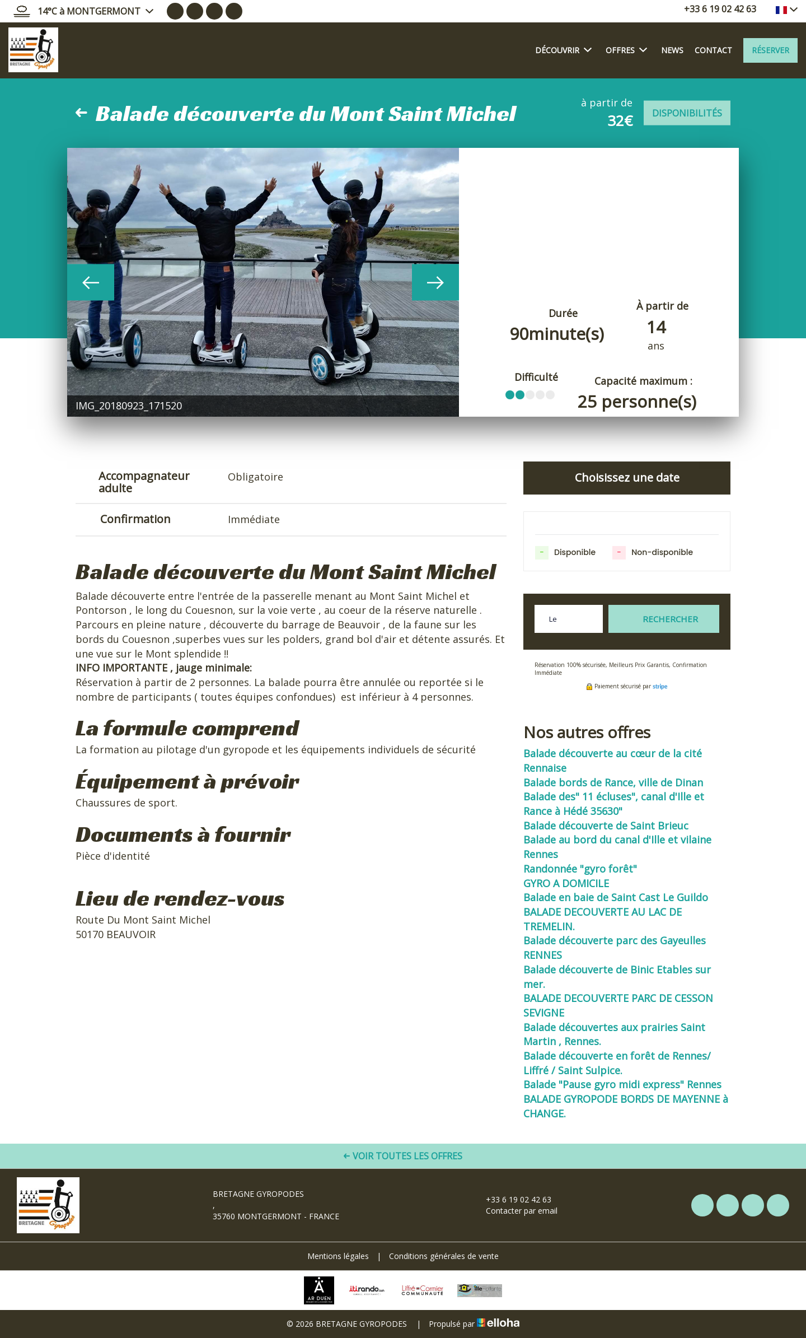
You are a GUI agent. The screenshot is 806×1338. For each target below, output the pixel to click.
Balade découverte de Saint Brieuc (605, 825)
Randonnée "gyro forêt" (580, 868)
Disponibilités (687, 113)
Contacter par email (515, 1210)
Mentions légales (338, 1256)
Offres (626, 50)
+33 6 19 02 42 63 (512, 1199)
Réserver (770, 50)
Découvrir (563, 50)
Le (553, 619)
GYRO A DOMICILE (566, 883)
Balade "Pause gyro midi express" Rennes (622, 1084)
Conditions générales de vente (444, 1256)
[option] (263, 282)
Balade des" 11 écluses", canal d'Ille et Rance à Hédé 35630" (613, 804)
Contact (713, 50)
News (672, 50)
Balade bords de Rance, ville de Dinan (613, 782)
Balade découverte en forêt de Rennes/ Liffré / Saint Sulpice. (617, 1063)
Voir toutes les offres (403, 1156)
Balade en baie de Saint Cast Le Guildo (615, 897)
